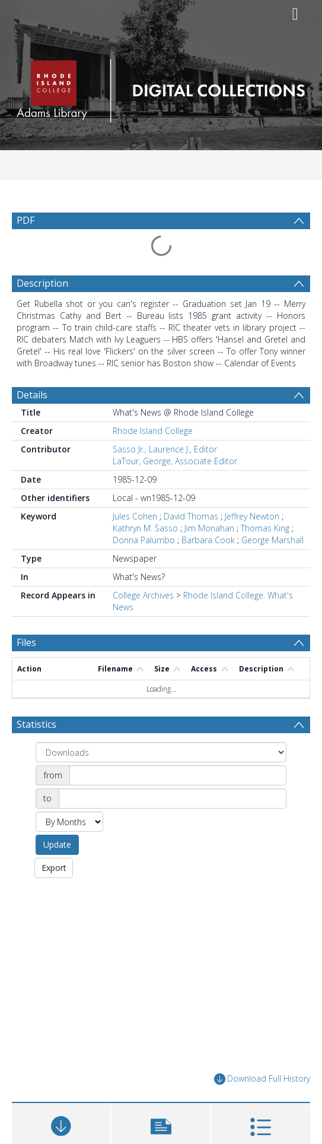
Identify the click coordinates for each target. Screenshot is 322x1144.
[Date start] (177, 775)
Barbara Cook (208, 540)
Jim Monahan (209, 528)
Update (57, 844)
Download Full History (262, 1079)
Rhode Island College (153, 430)
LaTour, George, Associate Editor (175, 461)
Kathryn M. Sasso (145, 528)
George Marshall (272, 540)
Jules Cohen (135, 516)
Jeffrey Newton (252, 516)
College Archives (143, 595)
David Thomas (191, 516)
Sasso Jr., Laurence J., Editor (165, 449)
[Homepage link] (161, 88)
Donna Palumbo (144, 540)
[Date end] (172, 798)
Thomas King (265, 528)
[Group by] (161, 752)
